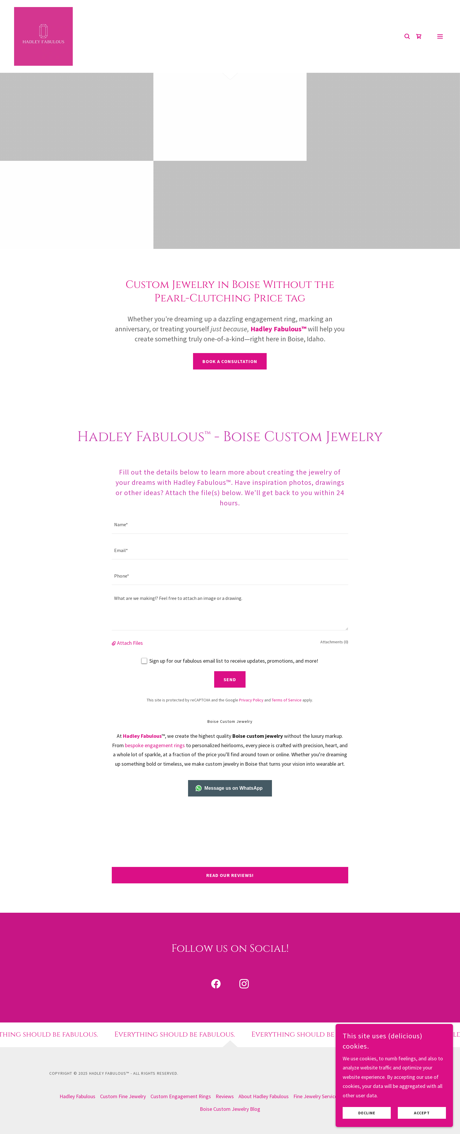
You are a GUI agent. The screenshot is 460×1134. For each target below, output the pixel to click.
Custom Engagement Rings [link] (180, 1096)
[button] (440, 36)
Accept (422, 1113)
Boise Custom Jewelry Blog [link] (230, 1109)
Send (230, 679)
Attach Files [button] (130, 642)
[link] (43, 35)
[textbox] (230, 524)
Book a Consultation (229, 361)
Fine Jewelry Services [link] (316, 1096)
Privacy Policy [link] (251, 700)
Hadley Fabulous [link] (77, 1096)
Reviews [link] (225, 1096)
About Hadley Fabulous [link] (264, 1096)
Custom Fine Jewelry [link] (123, 1096)
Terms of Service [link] (287, 700)
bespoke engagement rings (155, 745)
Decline (366, 1113)
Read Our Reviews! (230, 875)
